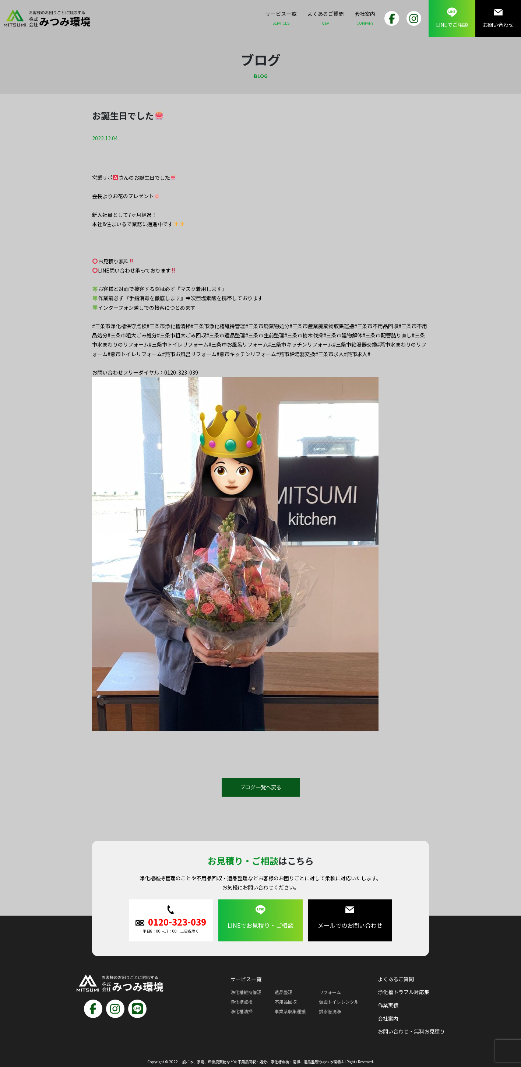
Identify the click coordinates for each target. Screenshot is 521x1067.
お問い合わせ (498, 17)
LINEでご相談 (452, 17)
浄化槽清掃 (241, 1011)
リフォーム (330, 992)
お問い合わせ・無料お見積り (411, 1031)
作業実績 (388, 1005)
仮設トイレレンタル (339, 1001)
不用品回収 (286, 1001)
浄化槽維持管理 (245, 992)
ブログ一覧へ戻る (260, 787)
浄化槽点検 (241, 1001)
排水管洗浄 (330, 1011)
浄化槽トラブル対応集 (403, 992)
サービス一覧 (280, 19)
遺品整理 (283, 992)
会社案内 (365, 19)
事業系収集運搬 (290, 1011)
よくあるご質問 (325, 19)
